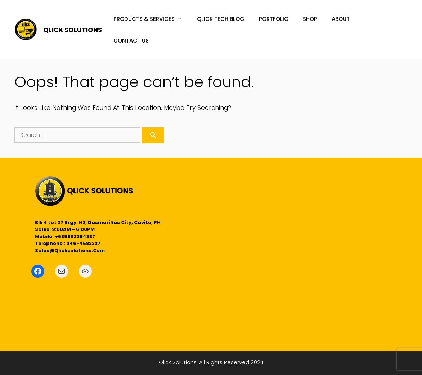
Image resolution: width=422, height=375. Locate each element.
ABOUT (341, 19)
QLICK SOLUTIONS (72, 29)
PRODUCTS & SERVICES (151, 19)
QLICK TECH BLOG (220, 19)
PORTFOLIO (273, 19)
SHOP (310, 19)
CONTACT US (131, 40)
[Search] (153, 135)
